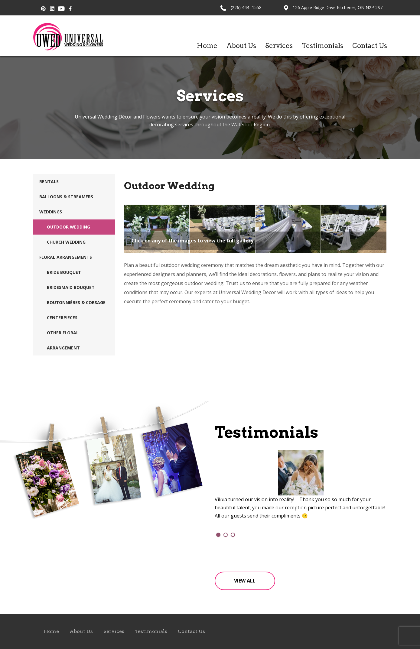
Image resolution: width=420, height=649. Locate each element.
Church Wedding (66, 242)
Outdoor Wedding (68, 227)
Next (379, 497)
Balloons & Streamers (66, 197)
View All (245, 580)
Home (207, 46)
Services (279, 46)
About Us (241, 46)
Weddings (50, 212)
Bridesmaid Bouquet (71, 287)
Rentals (49, 181)
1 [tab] (218, 535)
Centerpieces (62, 317)
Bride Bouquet (64, 272)
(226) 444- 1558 (246, 7)
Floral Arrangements (65, 257)
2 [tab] (225, 535)
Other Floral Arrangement (63, 340)
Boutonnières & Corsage (76, 302)
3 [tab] (233, 535)
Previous (222, 497)
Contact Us (369, 46)
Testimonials (322, 46)
